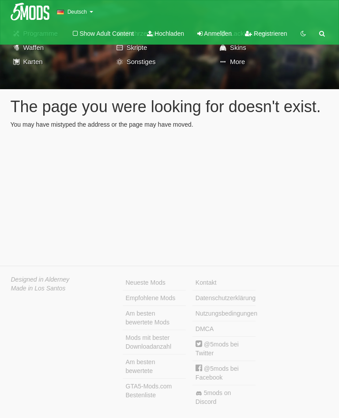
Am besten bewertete (140, 366)
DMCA (205, 328)
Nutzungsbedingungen (226, 313)
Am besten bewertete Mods (148, 318)
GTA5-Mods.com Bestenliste (149, 391)
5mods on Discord (213, 397)
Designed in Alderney (40, 279)
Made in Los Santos (38, 288)
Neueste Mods (146, 282)
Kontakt (206, 282)
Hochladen (165, 33)
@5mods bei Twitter (217, 348)
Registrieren (266, 33)
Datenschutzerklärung (226, 297)
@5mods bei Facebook (217, 373)
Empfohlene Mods (151, 297)
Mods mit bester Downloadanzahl (149, 342)
